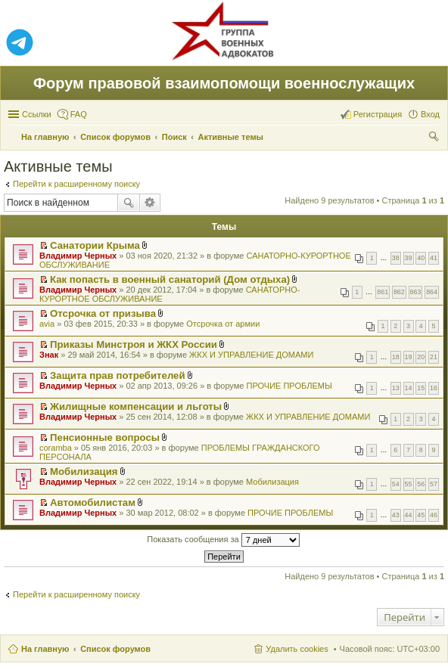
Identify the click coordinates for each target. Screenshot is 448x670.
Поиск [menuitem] (435, 138)
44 (408, 515)
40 (421, 258)
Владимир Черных (78, 255)
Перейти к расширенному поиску (76, 183)
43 (396, 515)
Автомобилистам (92, 502)
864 (431, 292)
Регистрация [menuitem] (377, 114)
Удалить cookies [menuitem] (297, 648)
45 (421, 515)
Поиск (128, 203)
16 (433, 388)
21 (433, 357)
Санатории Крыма (95, 245)
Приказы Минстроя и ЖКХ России (133, 344)
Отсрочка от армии (223, 323)
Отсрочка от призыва (103, 313)
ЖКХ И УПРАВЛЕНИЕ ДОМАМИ (251, 354)
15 (421, 388)
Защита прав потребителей (117, 375)
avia (46, 323)
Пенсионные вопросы (105, 437)
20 (421, 357)
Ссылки (36, 114)
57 (433, 484)
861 (382, 292)
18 (396, 357)
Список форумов (115, 648)
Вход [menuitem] (430, 114)
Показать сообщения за (223, 540)
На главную (45, 648)
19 (408, 357)
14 (408, 388)
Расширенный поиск (150, 203)
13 (396, 388)
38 (396, 258)
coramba (55, 447)
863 (416, 292)
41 (433, 258)
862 (399, 292)
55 (408, 484)
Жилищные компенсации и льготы (136, 406)
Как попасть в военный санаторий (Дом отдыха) (170, 279)
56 (421, 484)
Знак (48, 354)
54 (396, 484)
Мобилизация (83, 471)
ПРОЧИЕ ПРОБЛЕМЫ (289, 385)
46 (433, 515)
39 (408, 258)
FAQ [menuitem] (78, 114)
